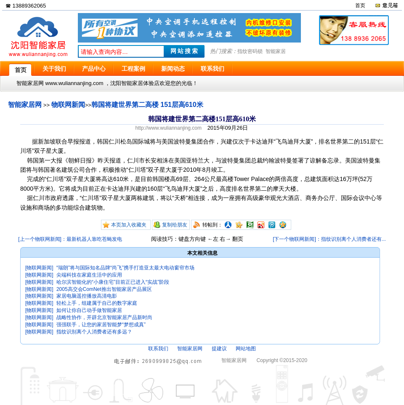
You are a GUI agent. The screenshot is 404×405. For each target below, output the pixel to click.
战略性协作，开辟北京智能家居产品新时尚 (104, 317)
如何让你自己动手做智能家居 (89, 310)
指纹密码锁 (250, 51)
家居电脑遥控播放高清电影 (86, 296)
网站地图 (246, 349)
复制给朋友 (174, 225)
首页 (360, 5)
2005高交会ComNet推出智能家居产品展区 (104, 289)
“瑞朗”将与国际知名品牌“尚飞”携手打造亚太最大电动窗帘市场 (125, 268)
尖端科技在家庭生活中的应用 (89, 275)
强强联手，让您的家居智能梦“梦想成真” (101, 325)
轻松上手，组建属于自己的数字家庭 (96, 303)
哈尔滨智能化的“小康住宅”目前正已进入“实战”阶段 (112, 282)
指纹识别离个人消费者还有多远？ (94, 332)
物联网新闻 (68, 104)
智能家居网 (25, 104)
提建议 (219, 349)
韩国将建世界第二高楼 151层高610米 (147, 104)
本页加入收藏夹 (128, 225)
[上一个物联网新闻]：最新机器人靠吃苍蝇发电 (70, 239)
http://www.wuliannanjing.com (169, 128)
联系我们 (158, 349)
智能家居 (276, 51)
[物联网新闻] (39, 268)
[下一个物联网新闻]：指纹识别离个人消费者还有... (329, 239)
